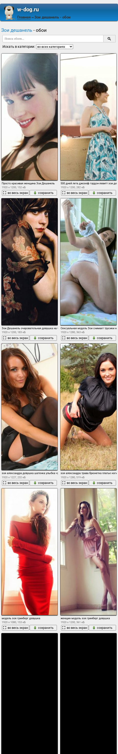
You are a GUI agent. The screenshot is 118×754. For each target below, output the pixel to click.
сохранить (43, 193)
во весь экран (15, 193)
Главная (24, 17)
